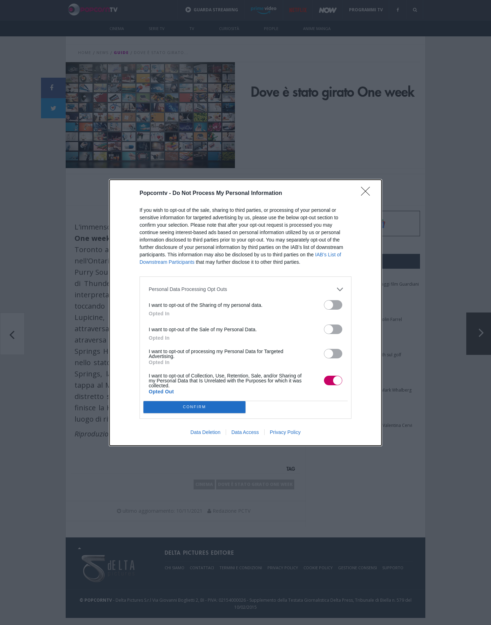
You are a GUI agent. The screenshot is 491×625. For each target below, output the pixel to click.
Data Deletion (205, 432)
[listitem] (245, 289)
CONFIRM (194, 407)
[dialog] (245, 313)
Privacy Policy (285, 432)
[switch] (333, 305)
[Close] (367, 193)
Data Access (245, 432)
